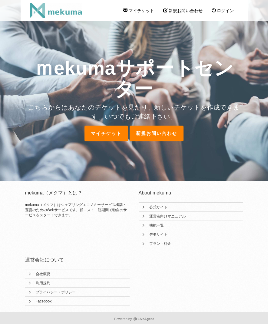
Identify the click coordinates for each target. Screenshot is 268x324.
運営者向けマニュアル (167, 216)
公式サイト (158, 207)
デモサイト (158, 234)
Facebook (44, 301)
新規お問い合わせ (183, 10)
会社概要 (43, 274)
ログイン (223, 10)
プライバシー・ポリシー (56, 292)
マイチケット (138, 10)
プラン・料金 (160, 243)
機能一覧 (156, 225)
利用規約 (43, 283)
